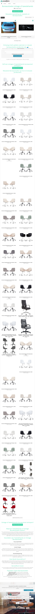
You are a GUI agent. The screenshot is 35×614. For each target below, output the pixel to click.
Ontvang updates (17, 55)
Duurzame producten (27, 596)
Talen (17, 603)
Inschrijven (28, 590)
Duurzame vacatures (5, 598)
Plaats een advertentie (17, 11)
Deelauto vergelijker (13, 598)
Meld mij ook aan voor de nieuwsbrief (17, 54)
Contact (32, 598)
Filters (2, 17)
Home (5, 596)
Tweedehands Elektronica (19, 596)
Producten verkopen (20, 598)
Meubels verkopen (10, 596)
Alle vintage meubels (17, 8)
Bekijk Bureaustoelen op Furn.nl (17, 517)
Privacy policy (27, 598)
